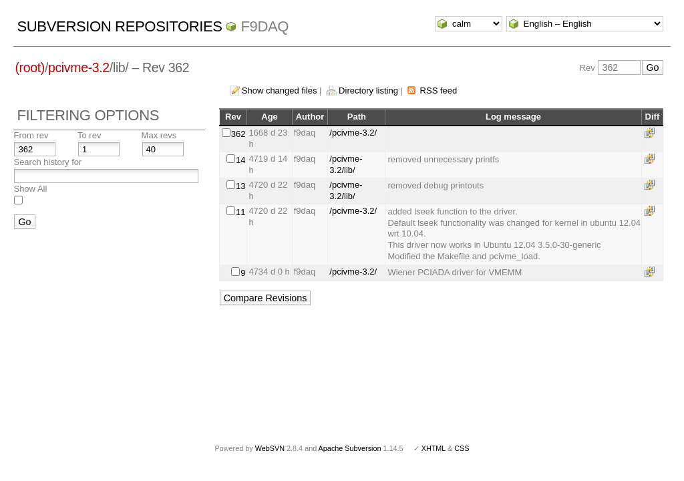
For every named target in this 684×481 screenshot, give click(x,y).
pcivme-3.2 (79, 67)
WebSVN (270, 448)
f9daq (264, 26)
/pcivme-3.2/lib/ (345, 164)
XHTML (433, 448)
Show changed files (279, 91)
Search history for (47, 162)
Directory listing (368, 91)
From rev (30, 135)
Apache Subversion (350, 448)
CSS (461, 448)
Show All (30, 189)
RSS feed (439, 91)
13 (240, 186)
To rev (89, 135)
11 (240, 212)
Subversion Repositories (119, 26)
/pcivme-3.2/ (353, 133)
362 (238, 134)
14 (240, 160)
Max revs (159, 135)
